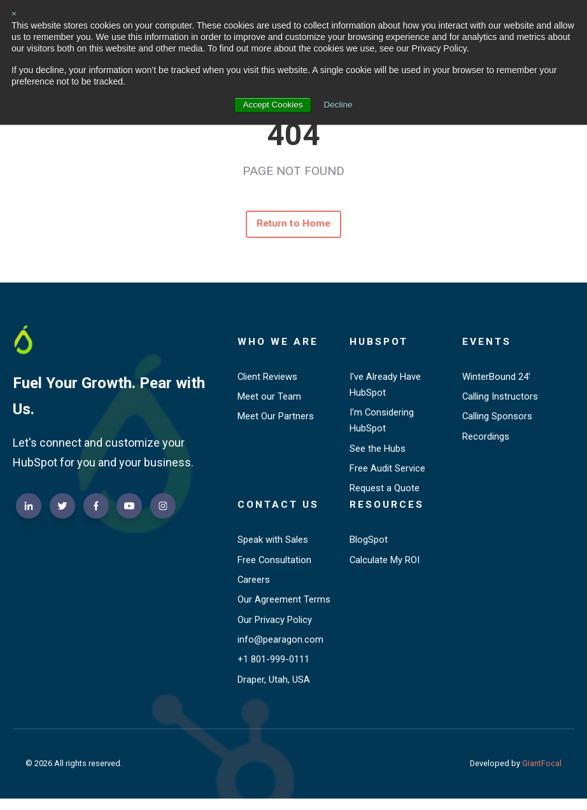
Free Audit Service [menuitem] (388, 473)
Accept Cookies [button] (272, 104)
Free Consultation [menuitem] (275, 567)
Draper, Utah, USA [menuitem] (274, 690)
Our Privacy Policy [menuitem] (275, 628)
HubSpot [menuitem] (380, 343)
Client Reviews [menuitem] (268, 378)
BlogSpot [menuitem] (369, 546)
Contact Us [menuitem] (279, 511)
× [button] (14, 13)
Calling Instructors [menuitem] (500, 399)
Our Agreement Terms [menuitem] (283, 608)
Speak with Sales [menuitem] (272, 546)
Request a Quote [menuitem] (385, 493)
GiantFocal (542, 774)
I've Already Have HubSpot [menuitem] (385, 387)
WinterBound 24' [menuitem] (497, 378)
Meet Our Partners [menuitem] (276, 420)
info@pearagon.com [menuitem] (280, 649)
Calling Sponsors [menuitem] (497, 420)
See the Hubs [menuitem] (378, 452)
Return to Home (293, 225)
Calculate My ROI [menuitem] (385, 567)
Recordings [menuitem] (486, 440)
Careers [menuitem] (254, 588)
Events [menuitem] (487, 343)
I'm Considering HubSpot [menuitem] (382, 424)
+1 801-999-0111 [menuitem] (276, 670)
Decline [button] (339, 104)
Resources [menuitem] (387, 511)
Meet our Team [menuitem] (269, 399)
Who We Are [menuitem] (278, 343)
